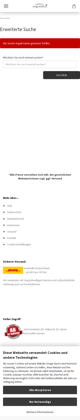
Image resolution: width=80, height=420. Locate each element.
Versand (57, 178)
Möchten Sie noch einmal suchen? (23, 57)
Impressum (13, 225)
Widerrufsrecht (15, 219)
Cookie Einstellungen (19, 244)
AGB (9, 205)
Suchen (61, 75)
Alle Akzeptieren (40, 390)
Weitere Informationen (40, 412)
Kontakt (11, 238)
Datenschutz (14, 212)
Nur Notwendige (40, 402)
